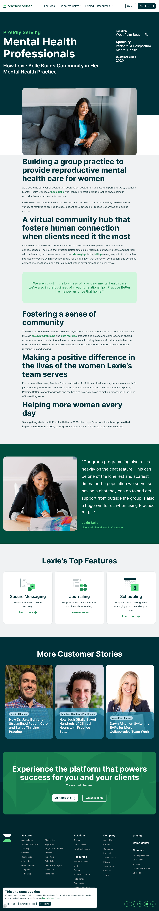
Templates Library (82, 874)
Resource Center (81, 861)
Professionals (80, 844)
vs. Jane (137, 864)
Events (77, 870)
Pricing (89, 6)
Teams (77, 840)
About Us (107, 840)
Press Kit (107, 853)
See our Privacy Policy (50, 898)
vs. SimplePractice (141, 855)
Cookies (107, 870)
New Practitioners (82, 849)
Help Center (79, 879)
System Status (109, 857)
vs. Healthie (138, 860)
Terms (106, 875)
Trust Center (108, 866)
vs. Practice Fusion (141, 868)
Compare (138, 850)
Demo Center (141, 843)
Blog (76, 866)
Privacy (106, 862)
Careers (106, 844)
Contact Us (108, 849)
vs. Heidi (137, 873)
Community (79, 883)
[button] (51, 6)
